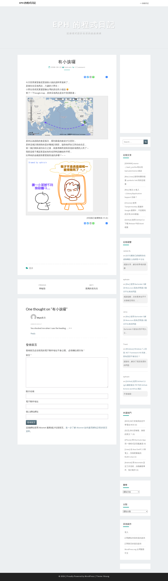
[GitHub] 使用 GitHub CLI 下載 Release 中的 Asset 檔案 (135, 223)
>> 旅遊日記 (144, 3)
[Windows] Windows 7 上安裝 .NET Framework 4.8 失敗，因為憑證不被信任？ (135, 353)
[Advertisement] (45, 243)
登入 (126, 532)
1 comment (80, 67)
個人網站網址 (32, 411)
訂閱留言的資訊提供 (133, 543)
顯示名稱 (30, 391)
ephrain (68, 67)
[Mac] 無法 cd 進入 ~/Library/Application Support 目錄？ (133, 193)
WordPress (89, 576)
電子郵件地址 (32, 401)
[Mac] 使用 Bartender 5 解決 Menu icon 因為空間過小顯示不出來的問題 (135, 288)
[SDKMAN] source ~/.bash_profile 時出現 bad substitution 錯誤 (134, 167)
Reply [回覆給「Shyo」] (33, 333)
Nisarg (106, 576)
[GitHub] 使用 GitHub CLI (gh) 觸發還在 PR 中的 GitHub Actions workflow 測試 (135, 385)
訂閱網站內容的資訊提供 (135, 538)
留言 (29, 355)
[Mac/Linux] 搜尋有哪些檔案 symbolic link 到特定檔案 (135, 180)
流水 (31, 268)
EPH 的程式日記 (27, 2)
